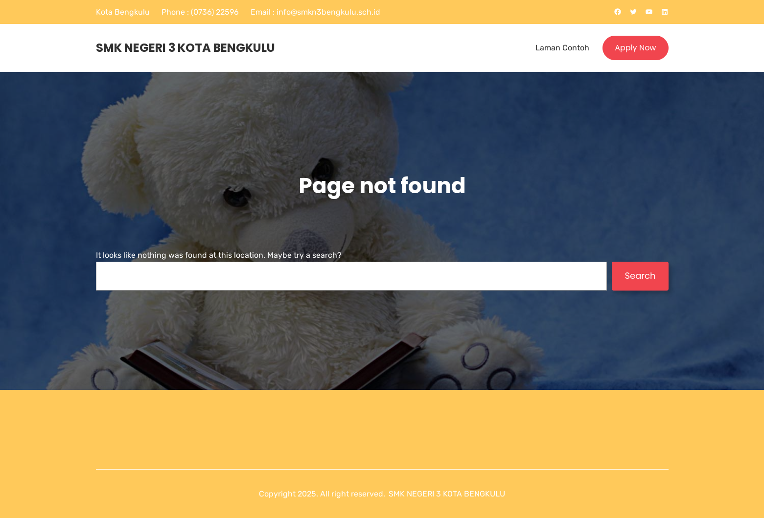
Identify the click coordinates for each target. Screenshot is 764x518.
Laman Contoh (562, 47)
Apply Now (635, 47)
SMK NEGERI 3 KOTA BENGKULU (185, 48)
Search (640, 276)
